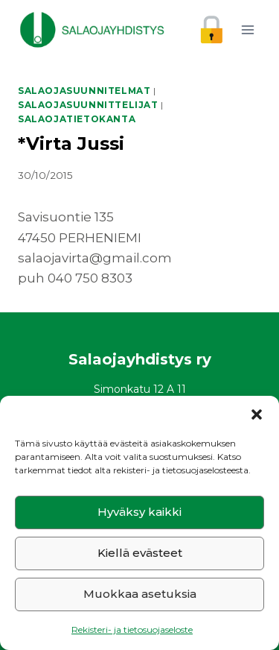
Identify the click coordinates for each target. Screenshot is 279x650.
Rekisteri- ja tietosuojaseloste (132, 629)
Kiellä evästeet (139, 553)
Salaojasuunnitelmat (84, 90)
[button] (256, 414)
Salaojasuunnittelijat (88, 104)
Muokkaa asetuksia (139, 594)
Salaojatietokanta (76, 118)
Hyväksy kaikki (139, 512)
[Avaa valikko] (247, 29)
